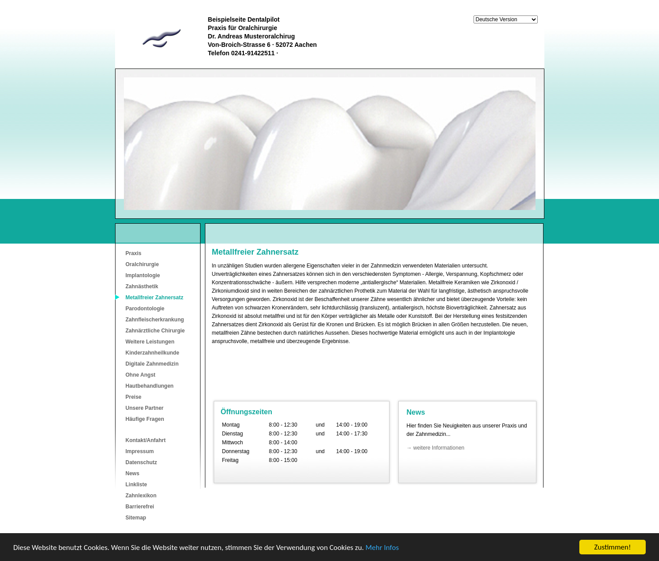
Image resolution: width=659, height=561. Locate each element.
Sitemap (136, 518)
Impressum (140, 451)
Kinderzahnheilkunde (152, 353)
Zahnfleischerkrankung (155, 320)
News (132, 473)
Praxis (134, 253)
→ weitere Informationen (436, 448)
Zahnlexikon (141, 495)
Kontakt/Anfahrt (146, 440)
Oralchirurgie (142, 264)
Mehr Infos (382, 547)
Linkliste (136, 484)
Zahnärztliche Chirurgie (155, 331)
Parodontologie (145, 308)
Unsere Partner (145, 408)
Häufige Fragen (145, 419)
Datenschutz (141, 462)
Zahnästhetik (142, 286)
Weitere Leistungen (150, 342)
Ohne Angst (141, 375)
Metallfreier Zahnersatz (155, 297)
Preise (134, 397)
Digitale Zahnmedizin (152, 364)
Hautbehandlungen (150, 386)
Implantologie (143, 275)
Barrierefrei (140, 507)
